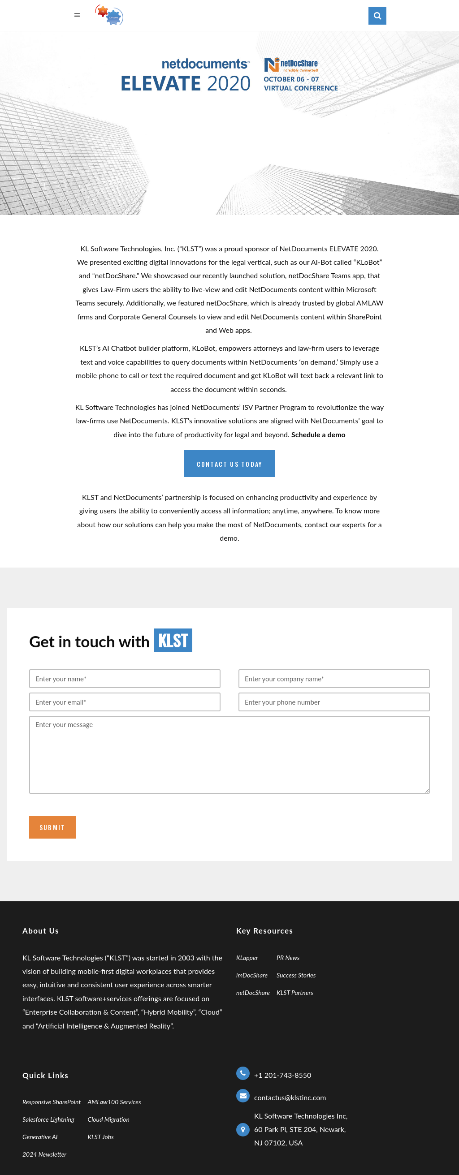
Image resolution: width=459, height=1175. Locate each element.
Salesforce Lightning (48, 1119)
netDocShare (115, 275)
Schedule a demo (318, 434)
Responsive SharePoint (51, 1102)
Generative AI (40, 1137)
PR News (288, 957)
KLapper (247, 957)
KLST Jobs (100, 1137)
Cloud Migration (108, 1119)
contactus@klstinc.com (290, 1097)
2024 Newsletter (44, 1154)
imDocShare (252, 975)
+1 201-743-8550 (282, 1075)
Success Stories (296, 975)
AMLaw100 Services (114, 1102)
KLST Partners (295, 992)
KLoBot (367, 262)
